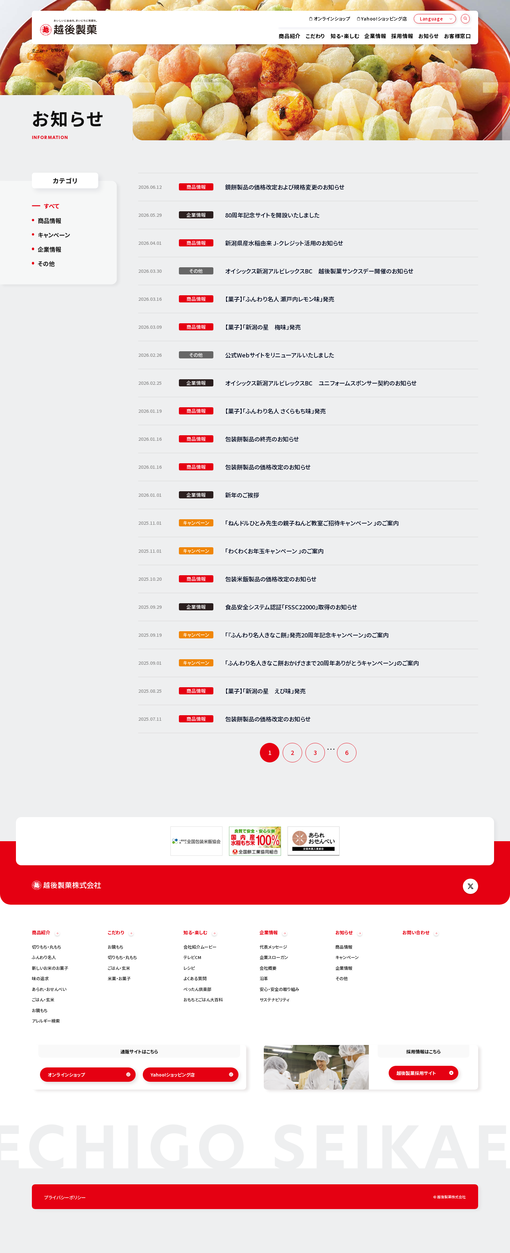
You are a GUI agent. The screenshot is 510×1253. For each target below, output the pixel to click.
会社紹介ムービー (200, 947)
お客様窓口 (457, 35)
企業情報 (375, 35)
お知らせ (428, 35)
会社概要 (268, 968)
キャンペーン (54, 234)
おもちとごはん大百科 (203, 999)
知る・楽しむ (344, 35)
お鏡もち (39, 1010)
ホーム (37, 50)
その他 (46, 263)
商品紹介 (290, 35)
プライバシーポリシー (65, 1197)
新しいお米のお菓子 (50, 968)
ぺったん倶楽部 (197, 989)
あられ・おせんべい (49, 989)
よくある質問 (195, 978)
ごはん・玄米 (43, 999)
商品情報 (49, 220)
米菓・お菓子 (119, 978)
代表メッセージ (273, 947)
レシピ (189, 968)
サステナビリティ (274, 999)
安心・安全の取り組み (279, 989)
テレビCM (192, 957)
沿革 (264, 978)
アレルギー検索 (46, 1021)
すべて (52, 206)
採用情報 (402, 35)
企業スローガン (274, 957)
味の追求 (40, 978)
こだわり (315, 35)
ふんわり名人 (44, 957)
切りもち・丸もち (46, 947)
